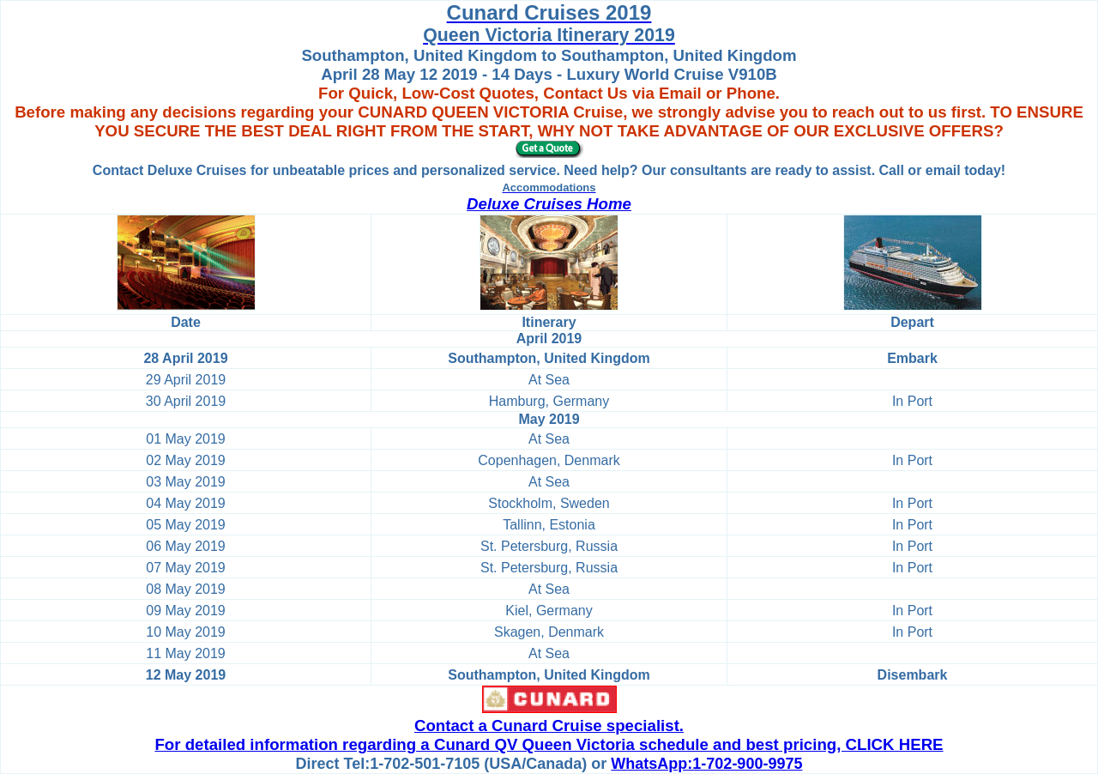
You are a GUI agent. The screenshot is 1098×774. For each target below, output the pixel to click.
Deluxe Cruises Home (549, 204)
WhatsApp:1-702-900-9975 (706, 763)
